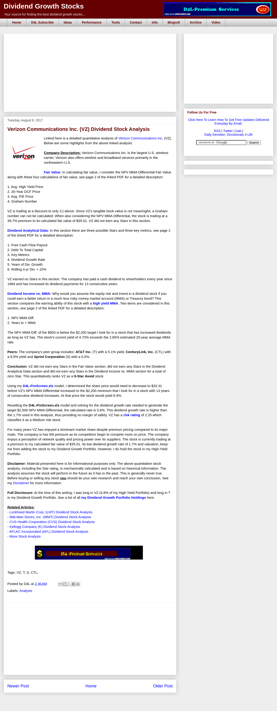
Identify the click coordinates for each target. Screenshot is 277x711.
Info (155, 22)
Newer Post (18, 686)
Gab (238, 131)
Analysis (25, 591)
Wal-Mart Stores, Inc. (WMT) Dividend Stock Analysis (50, 517)
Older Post (163, 686)
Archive (196, 22)
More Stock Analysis (25, 536)
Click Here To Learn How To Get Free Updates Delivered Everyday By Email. (228, 121)
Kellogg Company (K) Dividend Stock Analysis (44, 527)
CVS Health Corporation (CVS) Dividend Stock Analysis (52, 522)
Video (215, 22)
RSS (217, 131)
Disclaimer (21, 483)
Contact (136, 22)
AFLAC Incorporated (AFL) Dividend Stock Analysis (48, 531)
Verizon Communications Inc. (140, 138)
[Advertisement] (91, 38)
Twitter (228, 131)
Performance (92, 22)
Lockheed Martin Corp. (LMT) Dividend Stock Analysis (50, 512)
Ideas (68, 22)
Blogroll (174, 22)
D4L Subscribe (42, 22)
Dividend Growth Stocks (44, 6)
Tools (115, 22)
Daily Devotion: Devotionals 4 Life (228, 134)
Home (16, 22)
